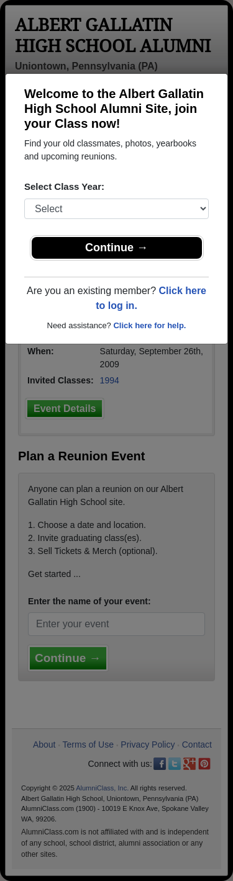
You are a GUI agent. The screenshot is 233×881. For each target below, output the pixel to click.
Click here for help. (149, 325)
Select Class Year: (64, 186)
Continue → (116, 247)
